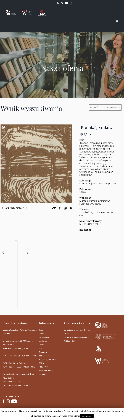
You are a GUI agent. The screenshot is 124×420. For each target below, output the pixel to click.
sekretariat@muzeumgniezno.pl (17, 348)
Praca (41, 345)
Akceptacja (86, 416)
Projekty (42, 334)
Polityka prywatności (47, 359)
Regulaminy (43, 367)
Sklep (41, 330)
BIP (40, 348)
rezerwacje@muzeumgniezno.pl (17, 385)
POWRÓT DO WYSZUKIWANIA (105, 107)
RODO (41, 363)
